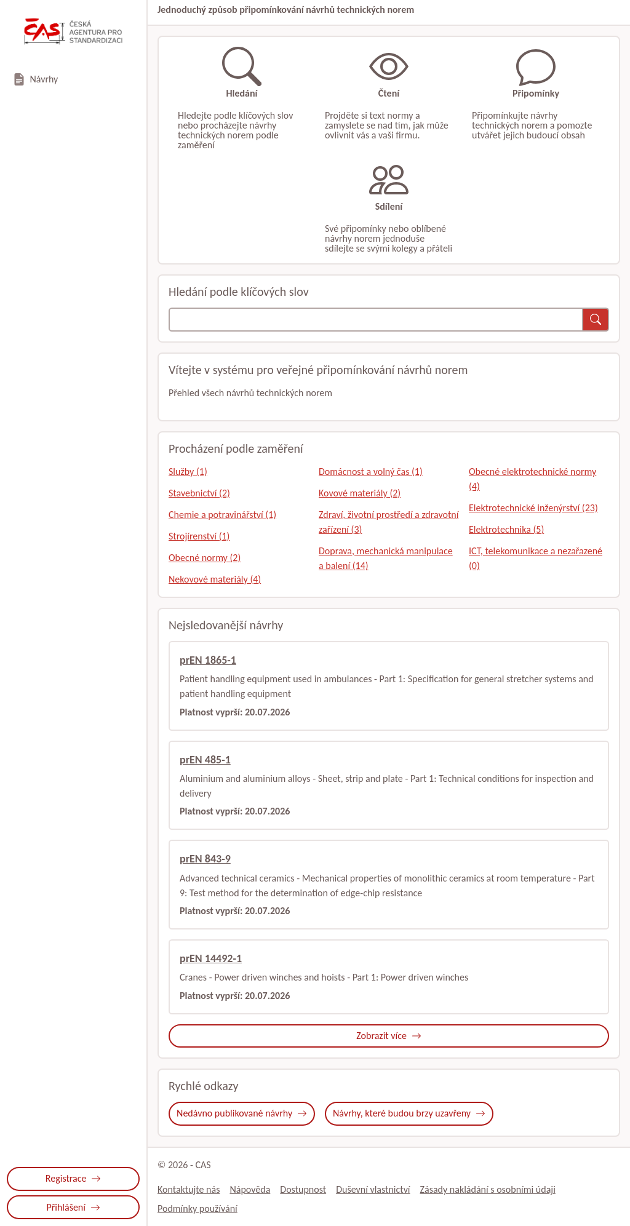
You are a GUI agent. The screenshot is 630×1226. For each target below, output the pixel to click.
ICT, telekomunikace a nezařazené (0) (535, 558)
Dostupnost (303, 1189)
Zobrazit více (388, 1035)
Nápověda (249, 1189)
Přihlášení (73, 1207)
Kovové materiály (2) (360, 493)
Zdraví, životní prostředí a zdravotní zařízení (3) (388, 522)
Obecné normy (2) (205, 557)
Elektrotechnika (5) (506, 529)
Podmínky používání (197, 1208)
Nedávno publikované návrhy (242, 1113)
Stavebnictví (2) (199, 493)
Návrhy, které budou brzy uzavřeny (409, 1113)
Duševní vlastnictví (373, 1189)
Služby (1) (188, 471)
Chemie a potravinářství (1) (222, 514)
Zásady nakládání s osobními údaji (488, 1189)
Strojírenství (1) (199, 536)
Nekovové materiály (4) (215, 579)
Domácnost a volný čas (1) (371, 471)
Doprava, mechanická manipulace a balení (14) (386, 558)
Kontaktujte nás (189, 1189)
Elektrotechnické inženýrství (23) (533, 508)
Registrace (73, 1178)
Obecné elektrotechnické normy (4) (532, 479)
